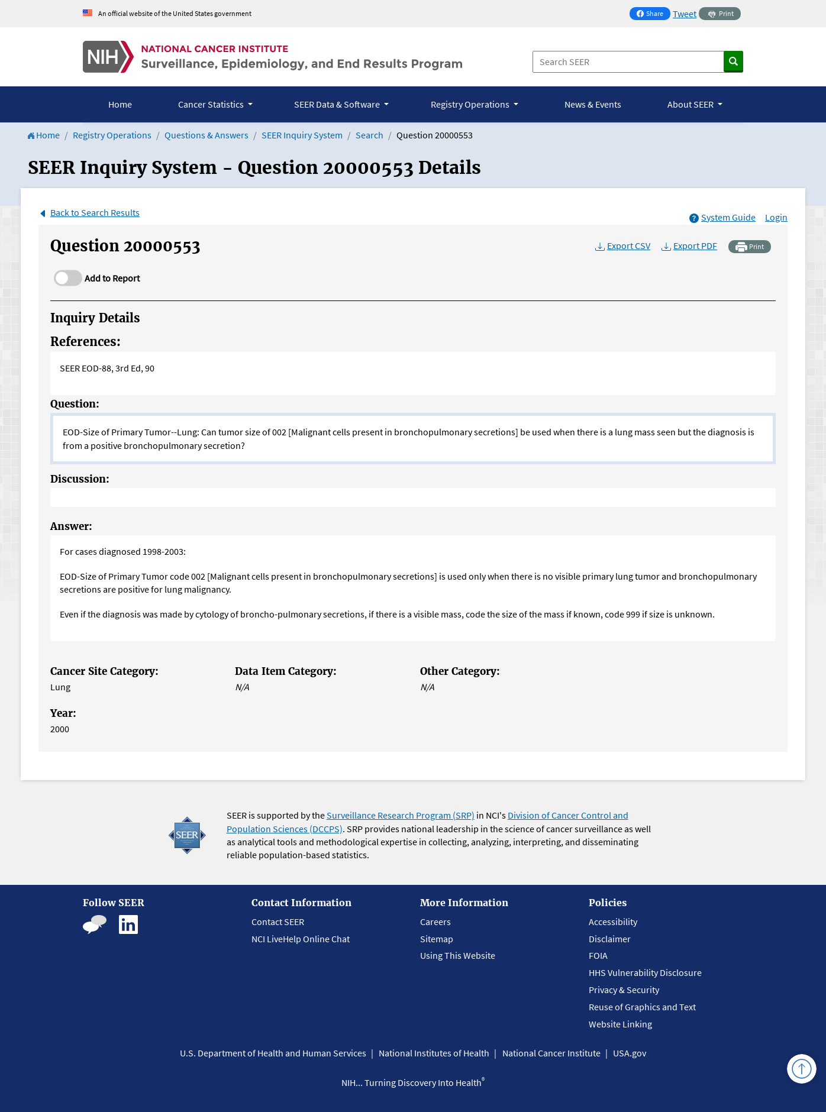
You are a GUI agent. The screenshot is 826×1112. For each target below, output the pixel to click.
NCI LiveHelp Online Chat (300, 939)
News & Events (592, 104)
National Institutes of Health (434, 1053)
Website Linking (620, 1024)
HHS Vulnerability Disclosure (645, 972)
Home (120, 104)
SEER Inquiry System (302, 135)
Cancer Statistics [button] (212, 104)
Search (369, 135)
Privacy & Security (624, 989)
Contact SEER (277, 921)
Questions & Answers (206, 135)
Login (776, 217)
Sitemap (436, 939)
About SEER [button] (691, 104)
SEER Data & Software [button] (338, 104)
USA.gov (629, 1053)
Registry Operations (112, 135)
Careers (435, 921)
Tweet (684, 14)
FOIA (598, 955)
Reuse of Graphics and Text (642, 1007)
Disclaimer (610, 939)
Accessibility (613, 921)
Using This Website (457, 955)
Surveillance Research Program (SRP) (401, 815)
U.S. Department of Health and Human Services (273, 1053)
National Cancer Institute (551, 1053)
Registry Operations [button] (471, 104)
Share (653, 14)
